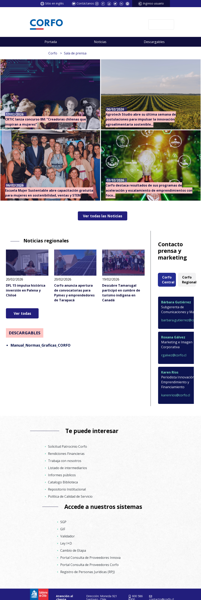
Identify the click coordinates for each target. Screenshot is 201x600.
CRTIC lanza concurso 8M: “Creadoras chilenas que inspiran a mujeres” (45, 122)
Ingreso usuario (153, 3)
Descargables (154, 42)
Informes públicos (62, 475)
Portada (51, 42)
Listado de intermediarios (67, 468)
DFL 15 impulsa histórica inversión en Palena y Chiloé (25, 290)
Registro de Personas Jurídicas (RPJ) (87, 572)
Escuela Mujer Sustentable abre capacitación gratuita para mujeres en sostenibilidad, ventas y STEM (49, 193)
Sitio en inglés (54, 3)
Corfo (52, 53)
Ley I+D (66, 543)
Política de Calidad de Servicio (70, 496)
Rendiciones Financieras (66, 453)
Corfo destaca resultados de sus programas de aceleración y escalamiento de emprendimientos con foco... (149, 190)
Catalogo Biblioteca (63, 482)
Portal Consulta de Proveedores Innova (90, 557)
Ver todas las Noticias (102, 215)
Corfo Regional (189, 279)
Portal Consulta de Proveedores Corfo (89, 564)
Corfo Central (168, 279)
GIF (62, 529)
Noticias (100, 42)
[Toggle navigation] (161, 24)
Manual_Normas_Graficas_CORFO (40, 345)
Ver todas (22, 313)
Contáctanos (85, 3)
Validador (67, 536)
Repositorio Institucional (67, 489)
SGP (63, 522)
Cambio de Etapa (73, 550)
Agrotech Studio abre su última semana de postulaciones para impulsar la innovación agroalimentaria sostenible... (141, 119)
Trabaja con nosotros (64, 461)
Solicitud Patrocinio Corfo (67, 446)
